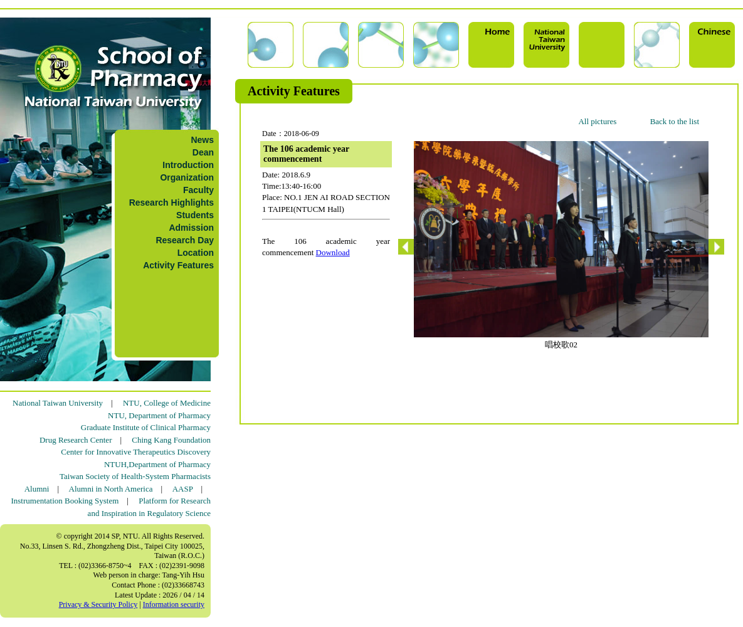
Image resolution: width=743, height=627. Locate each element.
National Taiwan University (58, 403)
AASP (182, 488)
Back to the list (674, 121)
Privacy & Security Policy (98, 604)
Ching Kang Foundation (171, 440)
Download (333, 252)
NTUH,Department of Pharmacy (157, 464)
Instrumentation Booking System (65, 500)
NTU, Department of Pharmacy (159, 415)
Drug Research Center (76, 440)
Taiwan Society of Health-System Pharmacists (135, 476)
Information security (173, 604)
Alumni (37, 488)
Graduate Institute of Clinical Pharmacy (146, 427)
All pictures (597, 121)
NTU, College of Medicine (167, 403)
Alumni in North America (111, 488)
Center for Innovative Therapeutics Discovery (136, 451)
